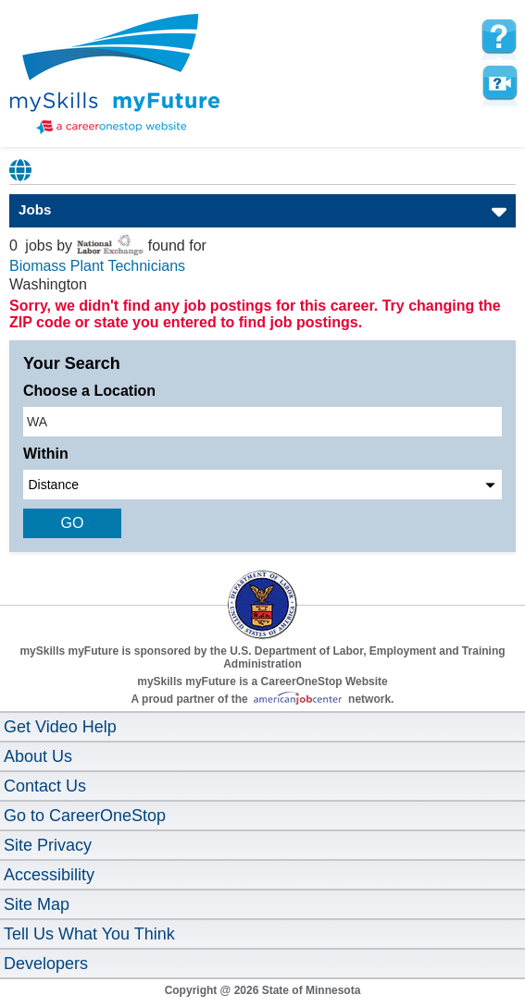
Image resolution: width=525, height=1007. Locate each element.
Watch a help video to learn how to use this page (499, 83)
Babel (21, 170)
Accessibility (49, 875)
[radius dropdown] (262, 484)
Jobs (35, 209)
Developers (46, 963)
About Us (38, 756)
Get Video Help (60, 727)
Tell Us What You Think (89, 934)
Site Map (36, 904)
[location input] (262, 421)
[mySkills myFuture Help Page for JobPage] (499, 37)
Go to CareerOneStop (85, 815)
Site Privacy (48, 845)
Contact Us (45, 786)
